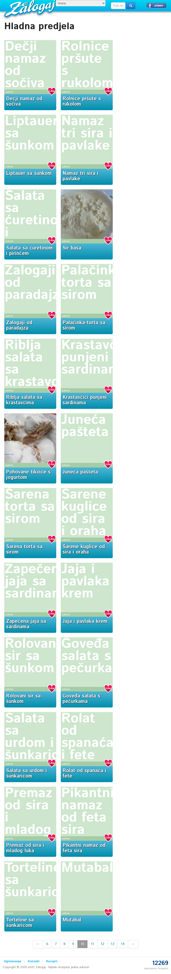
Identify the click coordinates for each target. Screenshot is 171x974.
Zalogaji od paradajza (19, 325)
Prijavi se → (156, 5)
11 (92, 944)
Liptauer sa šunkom (29, 173)
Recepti (51, 961)
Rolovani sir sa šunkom (32, 656)
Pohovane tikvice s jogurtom (28, 475)
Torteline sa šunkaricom (20, 923)
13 (112, 944)
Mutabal (87, 868)
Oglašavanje (12, 961)
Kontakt (34, 961)
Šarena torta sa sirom (30, 507)
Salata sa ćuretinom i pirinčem (37, 220)
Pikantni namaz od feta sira (87, 811)
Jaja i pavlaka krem (85, 581)
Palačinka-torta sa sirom (94, 283)
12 (102, 944)
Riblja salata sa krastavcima (24, 400)
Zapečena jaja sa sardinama (38, 581)
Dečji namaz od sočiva (25, 65)
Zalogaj (30, 8)
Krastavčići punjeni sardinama (96, 357)
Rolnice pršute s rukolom (87, 65)
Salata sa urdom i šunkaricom (41, 737)
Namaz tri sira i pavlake (86, 133)
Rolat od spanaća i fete (87, 737)
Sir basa (72, 248)
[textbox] (118, 5)
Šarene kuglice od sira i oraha (84, 513)
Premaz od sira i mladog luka (25, 848)
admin (9, 92)
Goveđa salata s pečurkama (96, 656)
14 (123, 944)
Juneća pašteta (85, 426)
